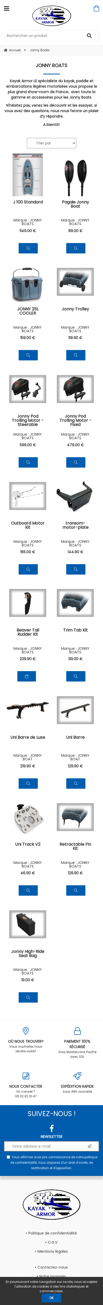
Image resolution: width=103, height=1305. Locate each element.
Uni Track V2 (27, 844)
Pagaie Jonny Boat (75, 204)
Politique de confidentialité (52, 1233)
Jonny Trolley (75, 309)
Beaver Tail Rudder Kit (28, 632)
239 (28, 658)
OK (51, 1298)
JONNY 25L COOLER (28, 311)
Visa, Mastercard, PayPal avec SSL (77, 1043)
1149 (27, 230)
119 (75, 337)
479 (75, 445)
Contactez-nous (53, 1267)
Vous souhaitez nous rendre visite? (25, 1040)
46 (27, 873)
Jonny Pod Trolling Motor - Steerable (28, 420)
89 (75, 230)
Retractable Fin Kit (75, 846)
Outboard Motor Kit (28, 525)
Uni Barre (75, 737)
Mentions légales (53, 1251)
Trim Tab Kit (75, 630)
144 (75, 552)
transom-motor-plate (75, 525)
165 (27, 552)
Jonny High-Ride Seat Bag (27, 954)
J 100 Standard (28, 202)
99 (75, 658)
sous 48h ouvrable (77, 1083)
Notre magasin (52, 1276)
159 (27, 337)
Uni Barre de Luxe (27, 737)
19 (27, 980)
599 (28, 445)
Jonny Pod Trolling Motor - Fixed (75, 420)
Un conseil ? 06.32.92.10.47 (25, 1085)
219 (27, 766)
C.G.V (52, 1242)
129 (75, 766)
